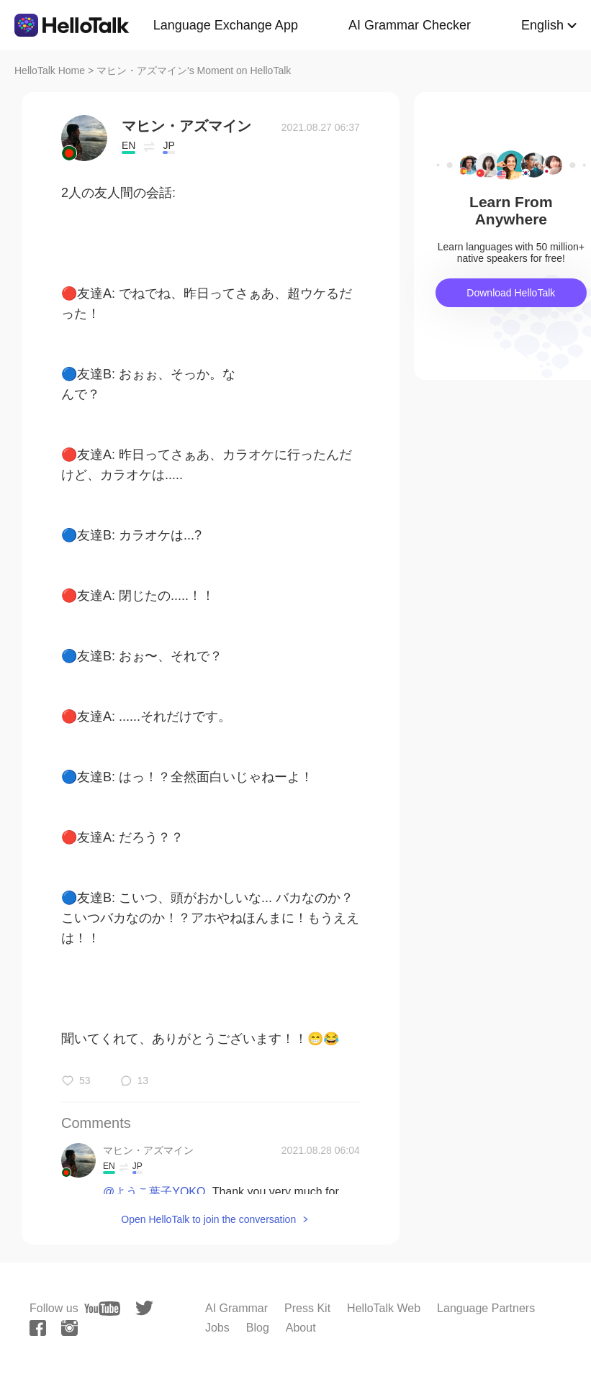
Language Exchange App (225, 25)
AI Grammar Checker (409, 25)
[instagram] (69, 1328)
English (542, 25)
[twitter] (144, 1308)
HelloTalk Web (383, 1308)
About (301, 1327)
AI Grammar (236, 1308)
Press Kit (307, 1308)
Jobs (217, 1327)
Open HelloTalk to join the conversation (208, 1219)
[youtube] (102, 1308)
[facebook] (38, 1328)
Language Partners (486, 1308)
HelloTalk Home (49, 70)
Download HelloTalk (510, 293)
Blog (257, 1327)
